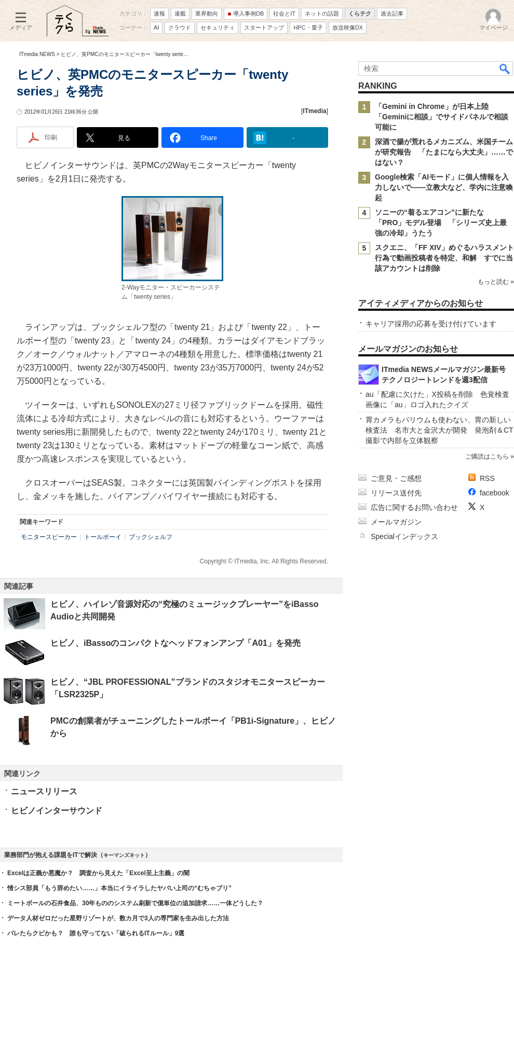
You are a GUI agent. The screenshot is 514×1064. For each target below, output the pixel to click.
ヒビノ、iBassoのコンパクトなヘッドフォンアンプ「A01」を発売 (175, 643)
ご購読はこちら (487, 456)
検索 (505, 68)
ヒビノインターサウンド (56, 810)
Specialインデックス (404, 536)
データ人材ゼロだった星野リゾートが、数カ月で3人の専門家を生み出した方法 (118, 918)
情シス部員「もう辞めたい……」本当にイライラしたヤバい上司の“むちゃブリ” (119, 888)
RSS (487, 478)
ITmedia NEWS (37, 54)
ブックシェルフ (150, 537)
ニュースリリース (44, 791)
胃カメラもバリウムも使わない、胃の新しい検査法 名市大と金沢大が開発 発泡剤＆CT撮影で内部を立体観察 (439, 430)
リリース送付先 (396, 493)
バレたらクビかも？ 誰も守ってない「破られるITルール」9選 (95, 933)
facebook (494, 493)
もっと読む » (496, 281)
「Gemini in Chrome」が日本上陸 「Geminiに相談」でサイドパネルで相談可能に (441, 116)
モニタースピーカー (49, 537)
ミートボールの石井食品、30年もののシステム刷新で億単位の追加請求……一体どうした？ (135, 903)
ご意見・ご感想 (396, 478)
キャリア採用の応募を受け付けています (431, 324)
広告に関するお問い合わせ (414, 507)
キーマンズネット (124, 855)
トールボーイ (102, 537)
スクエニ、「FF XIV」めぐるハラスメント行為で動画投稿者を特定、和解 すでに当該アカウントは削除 (444, 257)
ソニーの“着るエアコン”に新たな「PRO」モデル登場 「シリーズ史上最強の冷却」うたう (441, 222)
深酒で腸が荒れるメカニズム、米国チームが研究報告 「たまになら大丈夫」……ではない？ (444, 152)
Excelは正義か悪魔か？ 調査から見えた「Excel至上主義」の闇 (98, 873)
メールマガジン (396, 522)
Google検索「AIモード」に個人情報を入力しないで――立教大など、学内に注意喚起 (444, 187)
